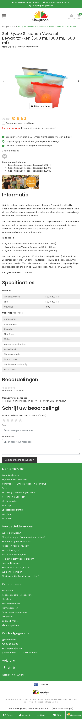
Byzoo (11, 46)
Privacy (5, 488)
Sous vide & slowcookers (14, 612)
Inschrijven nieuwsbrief (13, 674)
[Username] (41, 430)
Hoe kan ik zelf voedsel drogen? (18, 558)
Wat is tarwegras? (11, 550)
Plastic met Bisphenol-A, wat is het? (20, 576)
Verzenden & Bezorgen (13, 496)
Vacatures (7, 514)
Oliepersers (8, 616)
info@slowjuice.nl (12, 648)
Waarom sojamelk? (12, 571)
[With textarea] (41, 447)
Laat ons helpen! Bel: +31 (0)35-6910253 (22, 275)
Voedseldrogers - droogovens (17, 595)
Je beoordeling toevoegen (19, 459)
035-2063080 (10, 644)
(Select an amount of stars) (24, 415)
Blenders (6, 599)
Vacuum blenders (11, 603)
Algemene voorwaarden (14, 479)
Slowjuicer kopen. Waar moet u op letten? (23, 537)
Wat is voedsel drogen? (14, 554)
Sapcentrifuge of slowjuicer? (16, 541)
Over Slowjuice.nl (10, 475)
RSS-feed (7, 518)
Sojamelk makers (10, 621)
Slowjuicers (7, 590)
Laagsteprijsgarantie (12, 509)
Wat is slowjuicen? (11, 532)
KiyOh (27, 708)
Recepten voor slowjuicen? (16, 545)
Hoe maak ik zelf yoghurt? (15, 567)
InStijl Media (52, 702)
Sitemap (6, 505)
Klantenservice (9, 501)
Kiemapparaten (10, 608)
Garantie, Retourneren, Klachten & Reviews (24, 483)
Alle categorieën (10, 625)
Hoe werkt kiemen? (12, 563)
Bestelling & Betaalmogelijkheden (19, 492)
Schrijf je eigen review (28, 46)
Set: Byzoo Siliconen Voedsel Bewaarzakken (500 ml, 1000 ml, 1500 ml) (47, 26)
